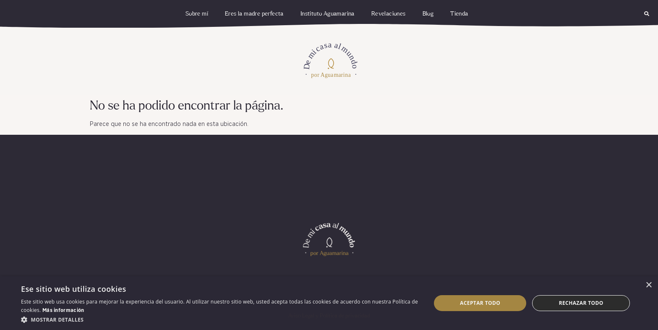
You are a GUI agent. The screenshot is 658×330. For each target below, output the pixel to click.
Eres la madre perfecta (254, 14)
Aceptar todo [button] (480, 302)
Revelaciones (388, 14)
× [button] (648, 285)
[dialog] (329, 303)
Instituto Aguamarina (327, 14)
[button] (647, 14)
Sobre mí (196, 14)
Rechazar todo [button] (581, 302)
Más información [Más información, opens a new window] (63, 310)
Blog (428, 14)
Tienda (459, 14)
